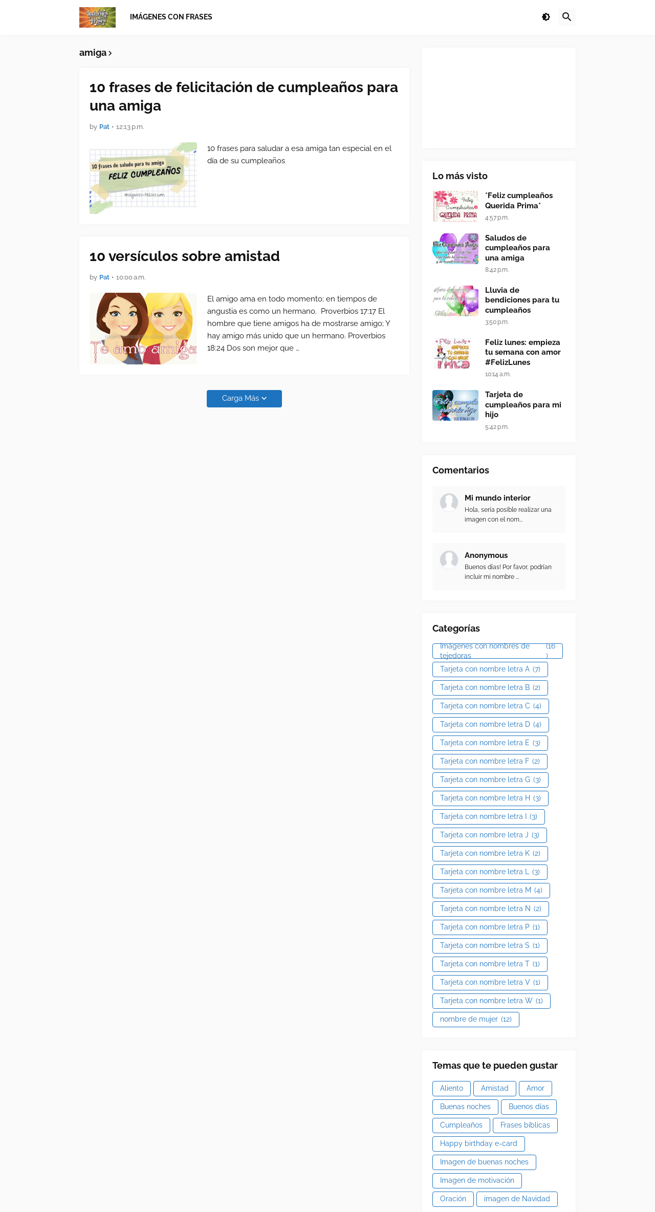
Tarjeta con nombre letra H (490, 798)
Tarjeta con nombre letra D (490, 725)
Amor (535, 1088)
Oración (453, 1199)
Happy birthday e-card (478, 1143)
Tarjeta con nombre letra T (490, 964)
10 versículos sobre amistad (185, 256)
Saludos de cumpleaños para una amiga (517, 248)
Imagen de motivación (477, 1180)
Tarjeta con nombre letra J (489, 835)
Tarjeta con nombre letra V (490, 983)
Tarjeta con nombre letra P (490, 927)
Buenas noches (465, 1106)
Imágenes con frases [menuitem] (171, 17)
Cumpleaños (461, 1125)
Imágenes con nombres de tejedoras (497, 651)
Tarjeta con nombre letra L (490, 872)
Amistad (495, 1088)
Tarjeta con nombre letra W (491, 1001)
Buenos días (529, 1106)
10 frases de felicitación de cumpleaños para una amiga (244, 96)
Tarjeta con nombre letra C (490, 706)
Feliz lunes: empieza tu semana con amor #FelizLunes (523, 352)
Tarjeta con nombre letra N (490, 909)
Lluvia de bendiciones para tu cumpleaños (522, 300)
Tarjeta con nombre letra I (488, 817)
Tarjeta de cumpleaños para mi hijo (523, 404)
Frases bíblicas (525, 1125)
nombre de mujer (476, 1019)
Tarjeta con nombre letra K (490, 854)
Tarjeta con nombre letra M (491, 890)
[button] (546, 17)
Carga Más (240, 398)
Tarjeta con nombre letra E (490, 743)
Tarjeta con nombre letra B (490, 688)
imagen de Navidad (517, 1199)
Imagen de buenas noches (484, 1162)
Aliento (451, 1088)
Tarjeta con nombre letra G (490, 780)
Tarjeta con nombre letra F (490, 761)
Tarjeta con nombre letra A (490, 669)
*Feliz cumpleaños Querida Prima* (519, 200)
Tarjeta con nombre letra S (490, 946)
